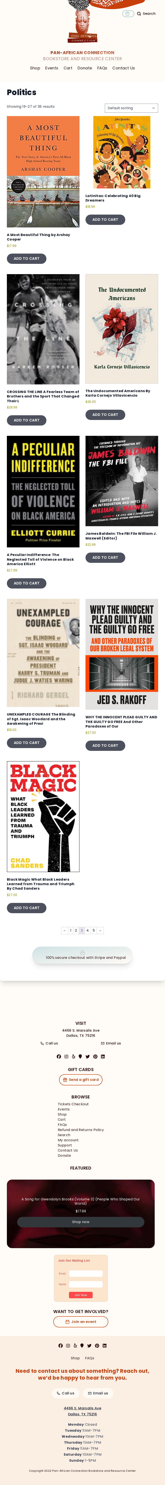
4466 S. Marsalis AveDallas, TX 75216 (80, 1033)
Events (51, 68)
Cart (68, 68)
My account (68, 1140)
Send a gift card (81, 1079)
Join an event (80, 1321)
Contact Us (123, 68)
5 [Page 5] (94, 930)
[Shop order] (131, 108)
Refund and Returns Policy (81, 1129)
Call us (49, 1043)
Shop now (80, 1221)
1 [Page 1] (70, 930)
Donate (85, 68)
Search (64, 1134)
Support (65, 1145)
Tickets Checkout (73, 1104)
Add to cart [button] (27, 258)
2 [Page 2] (76, 930)
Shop (35, 68)
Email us (111, 1043)
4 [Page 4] (87, 930)
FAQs (102, 68)
